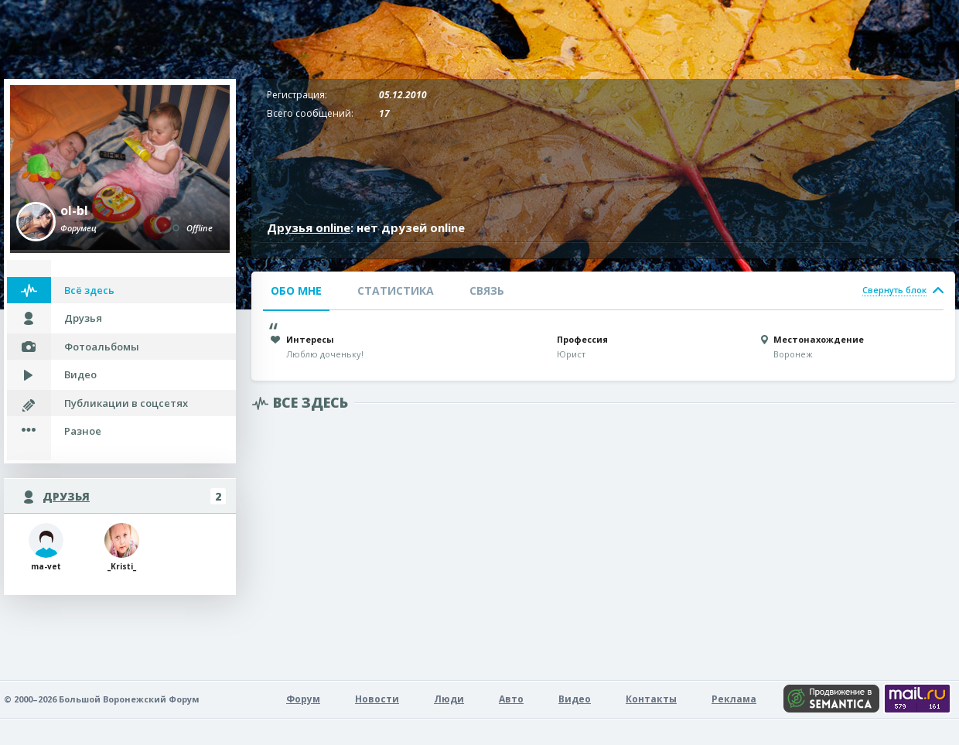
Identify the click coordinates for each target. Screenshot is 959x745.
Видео (80, 374)
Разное (82, 431)
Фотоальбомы (101, 347)
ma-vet (46, 547)
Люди (449, 699)
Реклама (734, 699)
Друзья (83, 318)
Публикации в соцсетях (126, 403)
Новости (377, 699)
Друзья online (308, 227)
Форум (303, 699)
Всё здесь (89, 290)
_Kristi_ (121, 547)
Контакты (651, 699)
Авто (511, 699)
